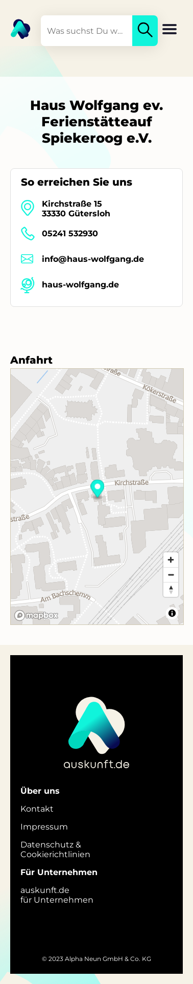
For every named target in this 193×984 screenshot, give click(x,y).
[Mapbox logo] (36, 615)
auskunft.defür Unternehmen (56, 895)
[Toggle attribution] (172, 613)
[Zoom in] (170, 559)
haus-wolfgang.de (80, 284)
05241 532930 (70, 233)
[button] (169, 30)
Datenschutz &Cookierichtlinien (55, 849)
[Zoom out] (170, 574)
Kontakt (37, 809)
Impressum (44, 827)
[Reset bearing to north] (170, 589)
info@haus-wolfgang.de (93, 259)
